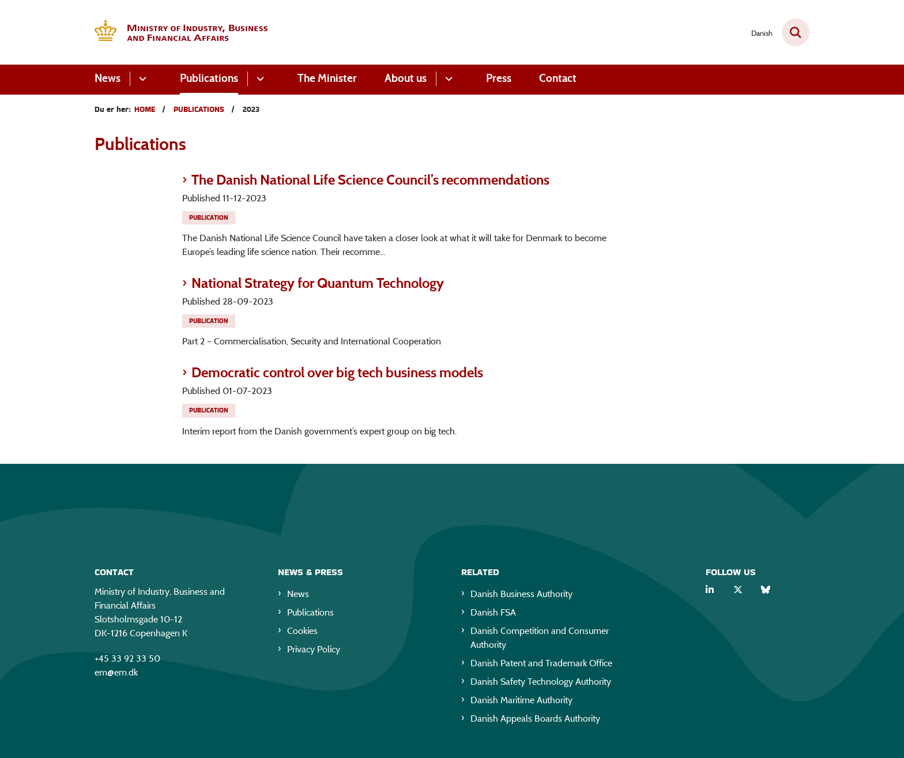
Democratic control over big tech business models (337, 372)
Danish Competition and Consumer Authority (539, 640)
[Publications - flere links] (258, 79)
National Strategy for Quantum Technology (317, 283)
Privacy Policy (313, 651)
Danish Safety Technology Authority (540, 683)
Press (498, 78)
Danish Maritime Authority (521, 702)
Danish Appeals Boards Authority (535, 720)
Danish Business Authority (521, 596)
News (107, 78)
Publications (209, 78)
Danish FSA (493, 614)
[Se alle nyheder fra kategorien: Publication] (210, 216)
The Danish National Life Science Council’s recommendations (370, 179)
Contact (558, 78)
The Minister (327, 78)
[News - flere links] (141, 79)
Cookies (302, 633)
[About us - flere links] (447, 79)
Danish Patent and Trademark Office (541, 665)
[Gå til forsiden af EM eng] (181, 33)
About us (406, 78)
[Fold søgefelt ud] (795, 32)
